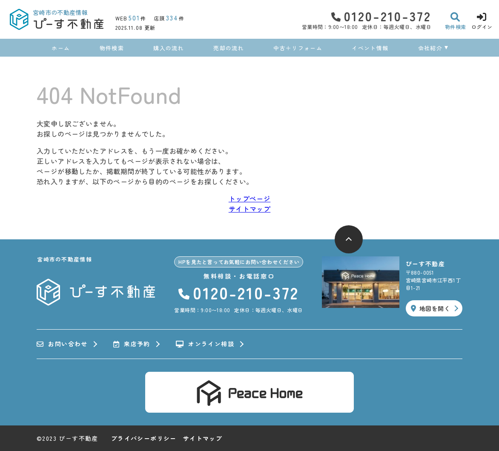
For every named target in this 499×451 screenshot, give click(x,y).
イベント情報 (370, 48)
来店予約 (131, 344)
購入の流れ (168, 48)
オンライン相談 (205, 344)
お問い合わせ (62, 344)
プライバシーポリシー (144, 438)
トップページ (249, 198)
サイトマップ (249, 209)
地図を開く (430, 308)
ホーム (61, 48)
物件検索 (112, 48)
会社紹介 (430, 48)
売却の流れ (228, 48)
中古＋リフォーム (297, 48)
